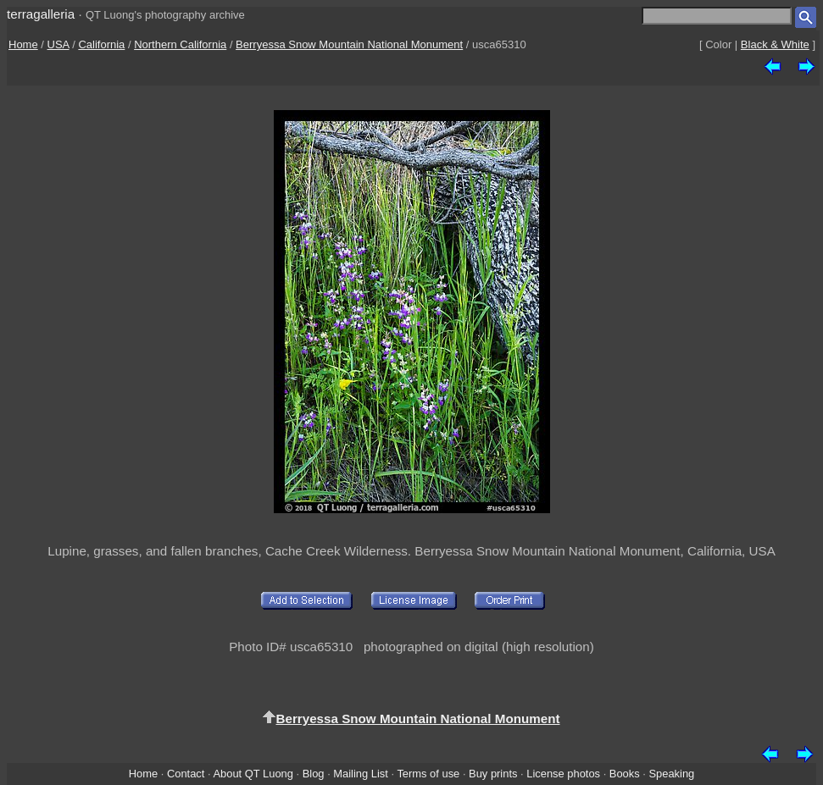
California (101, 44)
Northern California (180, 44)
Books (624, 773)
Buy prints (493, 773)
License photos (563, 773)
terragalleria (41, 14)
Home (23, 44)
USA (58, 44)
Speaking (671, 773)
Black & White (775, 44)
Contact (185, 773)
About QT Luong (252, 773)
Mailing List (360, 773)
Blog (314, 773)
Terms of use (428, 773)
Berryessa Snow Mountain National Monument (349, 44)
